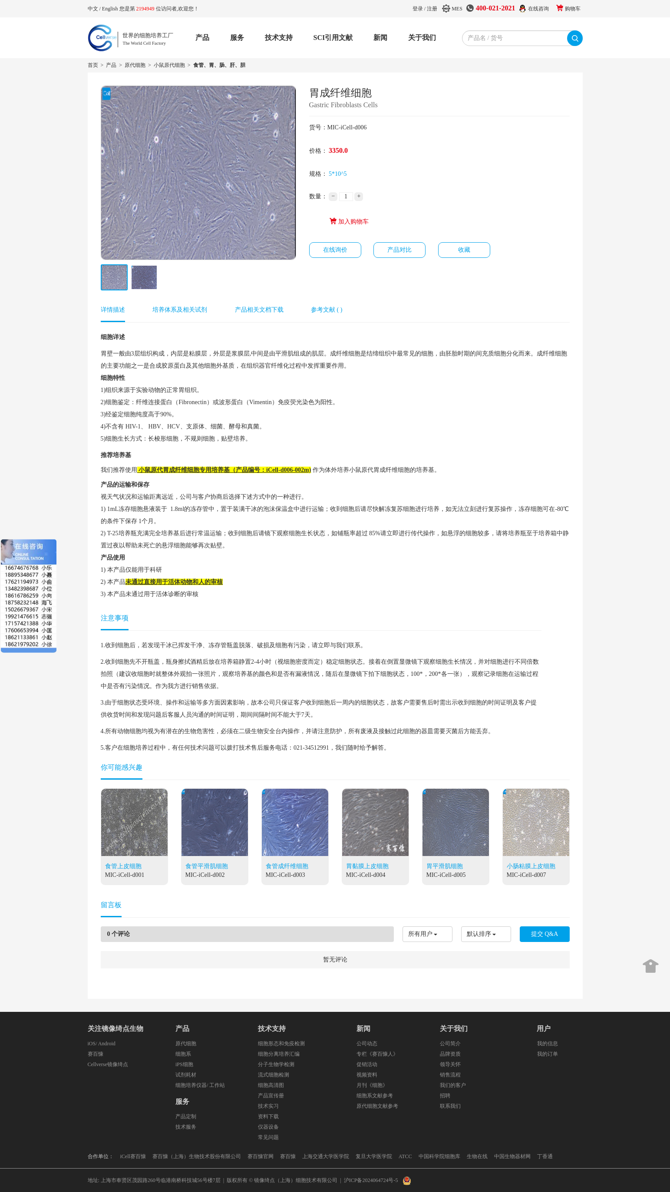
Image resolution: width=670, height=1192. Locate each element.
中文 (93, 9)
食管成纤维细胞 (287, 866)
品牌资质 (450, 1054)
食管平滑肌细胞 (206, 866)
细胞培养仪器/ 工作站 (200, 1085)
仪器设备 (268, 1127)
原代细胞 (135, 65)
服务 (237, 37)
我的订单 (547, 1054)
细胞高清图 (271, 1085)
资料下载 (268, 1116)
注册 (432, 9)
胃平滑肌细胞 (444, 866)
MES (457, 9)
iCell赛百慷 (133, 1156)
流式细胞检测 (273, 1075)
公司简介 (450, 1044)
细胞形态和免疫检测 (281, 1044)
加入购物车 (349, 221)
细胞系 (183, 1054)
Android (107, 1044)
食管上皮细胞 (123, 866)
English (110, 9)
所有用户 (420, 934)
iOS (92, 1044)
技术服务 (185, 1127)
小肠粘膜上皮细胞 (531, 866)
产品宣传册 (271, 1096)
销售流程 (450, 1075)
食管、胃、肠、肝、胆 (219, 65)
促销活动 (366, 1064)
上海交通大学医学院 (325, 1156)
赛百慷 (95, 1054)
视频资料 (366, 1075)
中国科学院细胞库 (439, 1156)
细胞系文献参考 (374, 1096)
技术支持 (279, 37)
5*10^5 (338, 174)
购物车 (573, 9)
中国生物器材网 (512, 1156)
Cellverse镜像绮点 (108, 1064)
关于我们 (422, 37)
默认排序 (479, 934)
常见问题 (268, 1137)
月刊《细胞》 (372, 1085)
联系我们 (450, 1106)
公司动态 (366, 1044)
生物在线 (477, 1156)
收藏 (464, 250)
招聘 (445, 1096)
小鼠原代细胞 (169, 65)
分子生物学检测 (276, 1064)
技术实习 (268, 1106)
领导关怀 (450, 1064)
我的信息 (547, 1044)
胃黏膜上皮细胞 (367, 866)
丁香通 (545, 1156)
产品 (202, 37)
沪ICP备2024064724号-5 (371, 1180)
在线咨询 (538, 9)
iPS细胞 (184, 1064)
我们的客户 (453, 1085)
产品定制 (185, 1116)
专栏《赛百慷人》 (377, 1054)
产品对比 (399, 250)
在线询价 (335, 250)
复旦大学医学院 (374, 1156)
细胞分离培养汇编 (279, 1054)
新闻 (380, 37)
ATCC (405, 1156)
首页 (93, 65)
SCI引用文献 (333, 37)
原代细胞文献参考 (377, 1106)
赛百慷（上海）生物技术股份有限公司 (196, 1156)
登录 (418, 9)
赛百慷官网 (261, 1156)
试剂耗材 (185, 1075)
